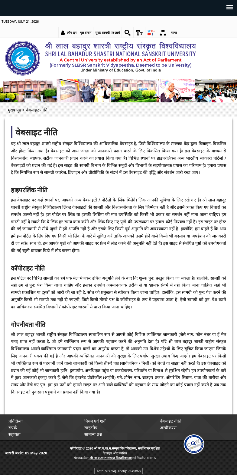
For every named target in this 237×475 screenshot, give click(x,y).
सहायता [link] (14, 434)
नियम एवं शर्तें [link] (95, 421)
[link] (127, 32)
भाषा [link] (174, 32)
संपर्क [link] (12, 427)
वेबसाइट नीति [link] (170, 421)
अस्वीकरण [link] (168, 427)
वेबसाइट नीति (36, 132)
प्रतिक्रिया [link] (15, 421)
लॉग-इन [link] (71, 32)
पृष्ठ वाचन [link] (85, 32)
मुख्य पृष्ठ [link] (14, 110)
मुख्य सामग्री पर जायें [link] (107, 32)
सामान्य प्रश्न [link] (93, 434)
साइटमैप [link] (90, 427)
